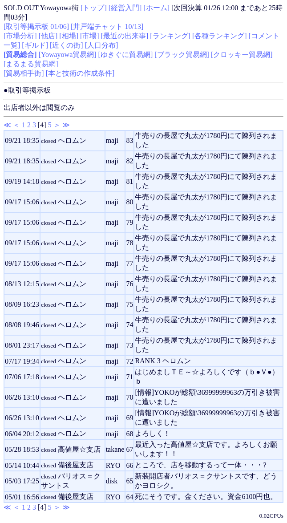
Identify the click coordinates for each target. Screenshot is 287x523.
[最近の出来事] (125, 36)
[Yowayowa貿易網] (68, 54)
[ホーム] (156, 8)
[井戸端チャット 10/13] (107, 26)
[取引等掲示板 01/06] (36, 26)
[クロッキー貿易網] (242, 54)
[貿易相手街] (24, 73)
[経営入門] (125, 8)
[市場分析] (20, 36)
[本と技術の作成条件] (80, 73)
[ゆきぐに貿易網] (125, 54)
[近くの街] (66, 45)
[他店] (48, 36)
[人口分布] (101, 45)
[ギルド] (35, 45)
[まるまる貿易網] (31, 64)
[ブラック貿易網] (181, 54)
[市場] (89, 36)
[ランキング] (170, 36)
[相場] (68, 36)
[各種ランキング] (219, 36)
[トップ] (94, 8)
